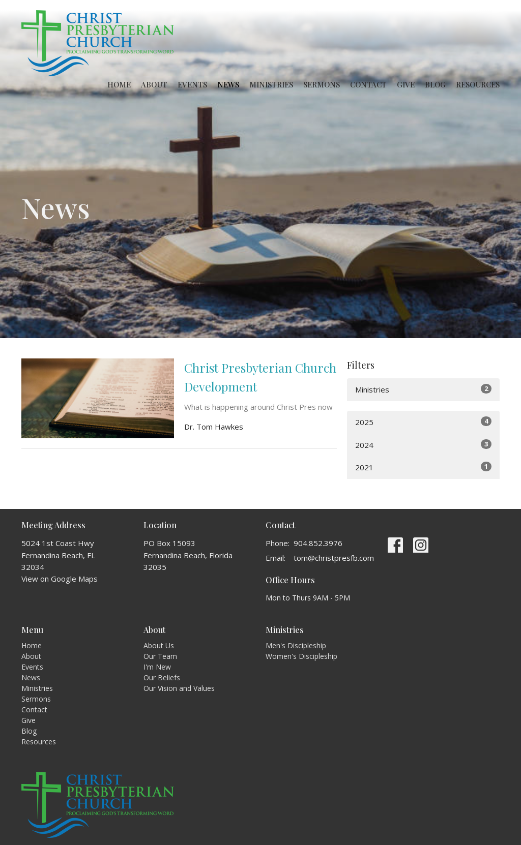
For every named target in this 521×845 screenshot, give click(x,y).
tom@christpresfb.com (334, 558)
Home (119, 84)
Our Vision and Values (179, 688)
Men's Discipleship (296, 645)
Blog (435, 84)
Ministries (271, 84)
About (154, 84)
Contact (368, 84)
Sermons (321, 84)
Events (192, 84)
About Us (158, 645)
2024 (423, 444)
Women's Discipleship (301, 656)
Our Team (160, 656)
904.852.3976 (318, 543)
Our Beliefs (161, 677)
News (228, 84)
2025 (423, 421)
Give (406, 84)
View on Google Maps (59, 579)
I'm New (157, 667)
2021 (423, 467)
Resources (478, 84)
